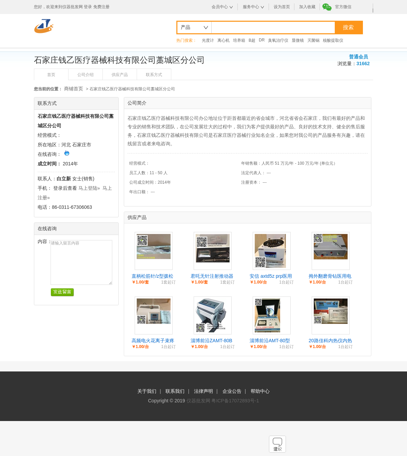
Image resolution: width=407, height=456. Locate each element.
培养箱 (239, 40)
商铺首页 (73, 88)
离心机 (223, 40)
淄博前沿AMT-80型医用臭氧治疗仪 (270, 341)
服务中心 (251, 6)
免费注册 (101, 6)
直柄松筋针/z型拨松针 (152, 276)
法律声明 (203, 391)
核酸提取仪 (333, 40)
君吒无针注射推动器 (212, 276)
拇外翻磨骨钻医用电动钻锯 (330, 276)
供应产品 (120, 74)
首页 (51, 74)
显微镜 (298, 40)
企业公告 (231, 391)
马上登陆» (89, 188)
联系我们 (175, 391)
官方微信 (343, 6)
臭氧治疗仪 (278, 40)
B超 (252, 40)
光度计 (208, 40)
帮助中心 (260, 391)
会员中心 (220, 6)
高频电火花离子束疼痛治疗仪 (153, 341)
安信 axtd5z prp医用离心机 (271, 276)
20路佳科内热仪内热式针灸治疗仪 (330, 341)
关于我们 (146, 391)
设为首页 (282, 6)
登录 (88, 6)
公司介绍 (85, 74)
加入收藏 (307, 6)
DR (262, 40)
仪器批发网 (198, 400)
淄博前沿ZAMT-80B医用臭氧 (211, 341)
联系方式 (154, 74)
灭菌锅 (313, 40)
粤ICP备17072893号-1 (235, 400)
